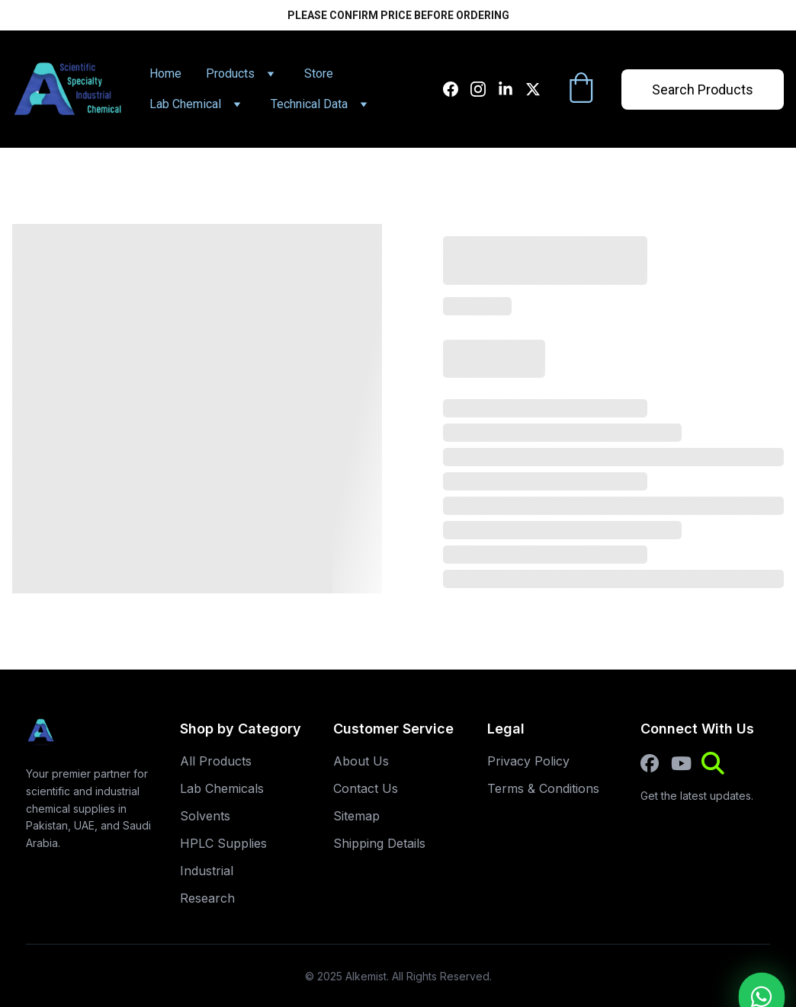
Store (318, 73)
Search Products (702, 90)
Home (165, 73)
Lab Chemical (185, 104)
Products (230, 73)
